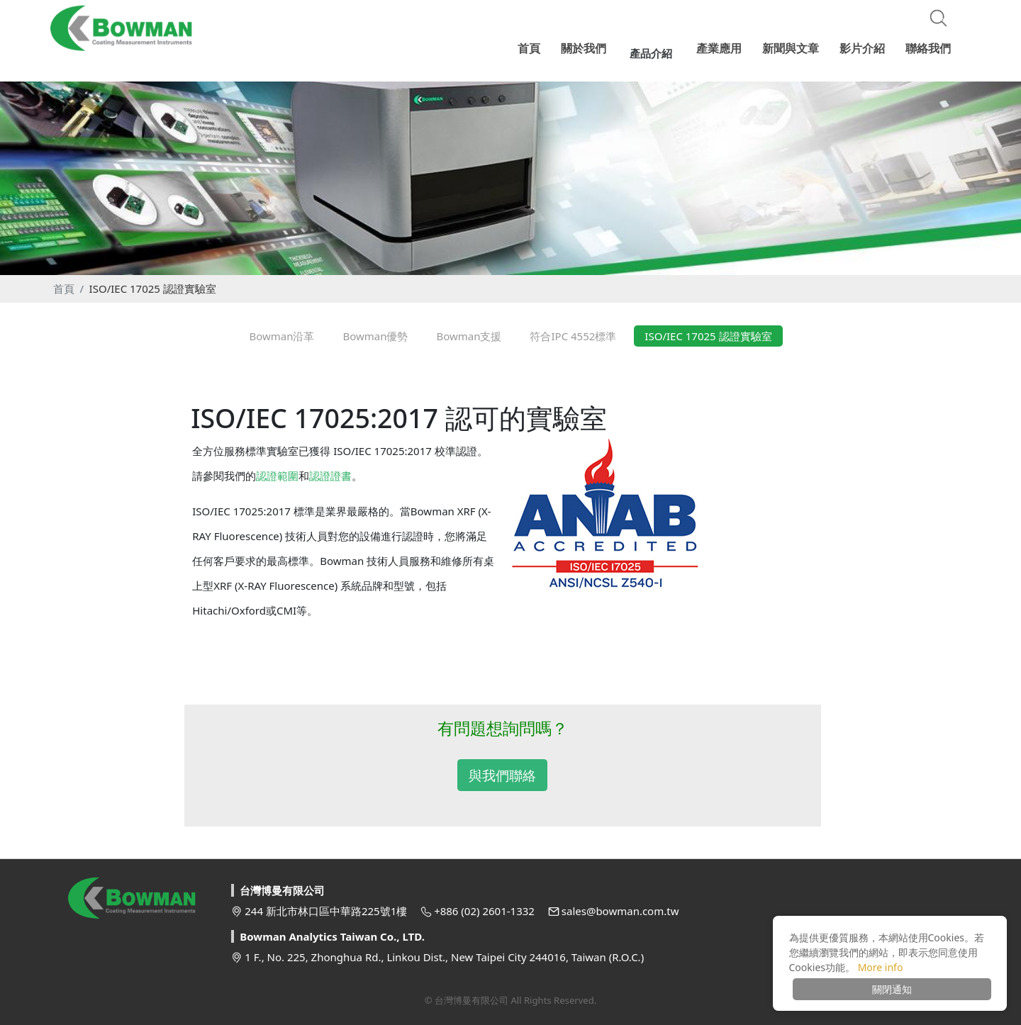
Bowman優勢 (375, 336)
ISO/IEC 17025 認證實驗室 (152, 288)
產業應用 (725, 46)
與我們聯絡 (502, 775)
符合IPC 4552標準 (573, 336)
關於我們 (597, 46)
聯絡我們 (928, 46)
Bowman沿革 (281, 336)
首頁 (63, 288)
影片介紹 (864, 46)
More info (880, 967)
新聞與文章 (794, 46)
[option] (510, 173)
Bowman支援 (468, 336)
